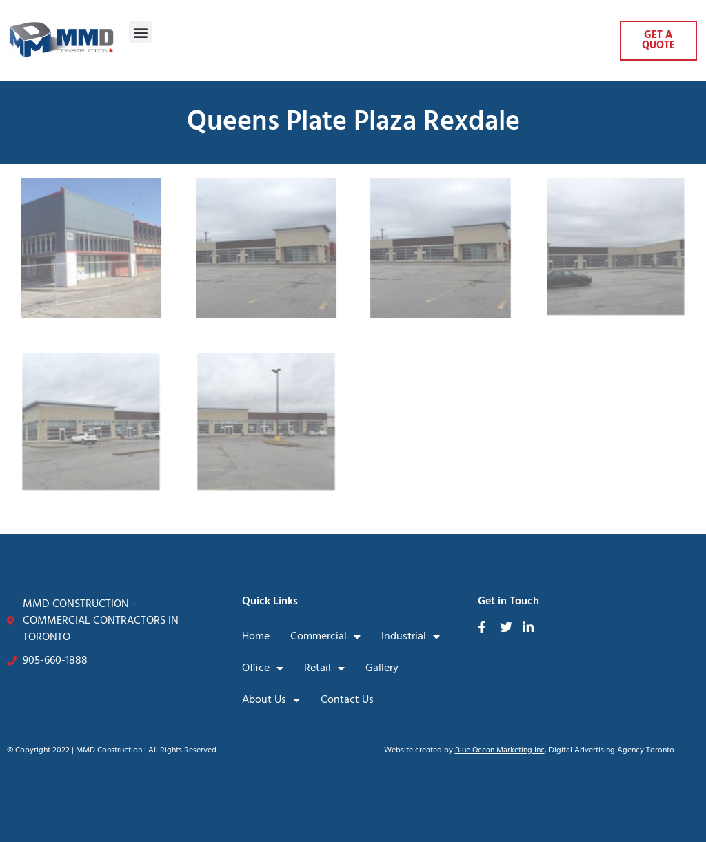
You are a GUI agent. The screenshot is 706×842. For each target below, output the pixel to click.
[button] (140, 32)
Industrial (410, 636)
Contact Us (347, 700)
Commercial (325, 636)
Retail (324, 668)
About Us (271, 700)
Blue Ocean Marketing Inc (500, 750)
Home (256, 637)
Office (262, 668)
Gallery (382, 668)
